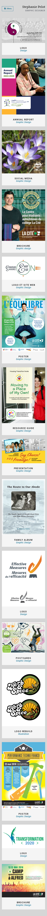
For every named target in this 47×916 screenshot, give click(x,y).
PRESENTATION (23, 468)
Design (23, 50)
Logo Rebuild (24, 731)
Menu (8, 8)
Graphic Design (23, 122)
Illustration (23, 734)
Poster (24, 814)
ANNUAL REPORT (23, 119)
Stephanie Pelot (33, 7)
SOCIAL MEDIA (24, 178)
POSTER (24, 356)
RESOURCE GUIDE (23, 428)
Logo (23, 48)
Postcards (23, 658)
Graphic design (23, 248)
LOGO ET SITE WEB (23, 285)
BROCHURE (23, 246)
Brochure (23, 902)
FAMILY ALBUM (23, 540)
